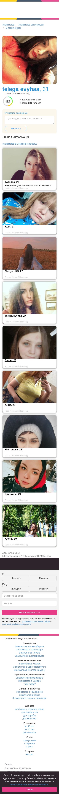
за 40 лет (29, 726)
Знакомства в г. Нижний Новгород (19, 144)
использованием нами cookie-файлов (29, 784)
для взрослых (29, 718)
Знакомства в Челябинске (29, 692)
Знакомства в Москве (29, 663)
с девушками (29, 740)
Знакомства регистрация (31, 24)
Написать (16, 128)
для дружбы (29, 715)
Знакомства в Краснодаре (29, 649)
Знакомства (8, 24)
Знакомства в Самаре (29, 681)
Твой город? (29, 684)
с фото (29, 746)
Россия (29, 754)
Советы (8, 764)
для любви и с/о (29, 712)
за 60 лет (29, 729)
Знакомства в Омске (29, 695)
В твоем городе (13, 28)
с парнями (29, 743)
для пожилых (29, 732)
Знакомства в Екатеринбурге (29, 656)
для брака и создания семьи (29, 709)
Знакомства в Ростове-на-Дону (29, 670)
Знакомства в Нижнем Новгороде (30, 698)
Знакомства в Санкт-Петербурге (29, 667)
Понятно (29, 789)
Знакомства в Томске (29, 652)
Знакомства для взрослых (18, 768)
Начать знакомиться (29, 612)
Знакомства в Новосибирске (29, 646)
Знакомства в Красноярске (29, 678)
